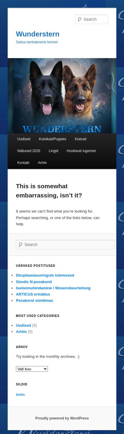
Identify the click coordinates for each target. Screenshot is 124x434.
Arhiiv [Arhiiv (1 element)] (20, 394)
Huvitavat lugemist (81, 151)
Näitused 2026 (28, 151)
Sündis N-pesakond (34, 282)
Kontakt (23, 163)
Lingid (53, 151)
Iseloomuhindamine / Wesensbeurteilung (53, 288)
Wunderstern (38, 34)
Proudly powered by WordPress (62, 418)
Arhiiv (42, 163)
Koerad (81, 139)
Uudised (23, 139)
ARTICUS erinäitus (33, 294)
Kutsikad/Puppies (52, 139)
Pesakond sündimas (34, 300)
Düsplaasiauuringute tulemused (45, 275)
